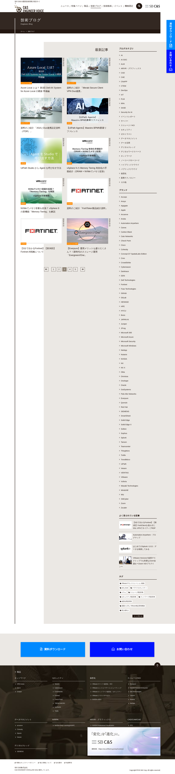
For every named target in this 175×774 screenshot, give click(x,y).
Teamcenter (125, 446)
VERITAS (125, 473)
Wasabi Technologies (129, 486)
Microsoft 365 (126, 333)
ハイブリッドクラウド (130, 165)
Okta (123, 372)
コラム (124, 592)
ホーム (23, 31)
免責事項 (69, 763)
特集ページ (76, 6)
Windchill (124, 490)
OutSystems (126, 389)
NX (122, 363)
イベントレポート (128, 117)
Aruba (123, 219)
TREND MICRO (60, 703)
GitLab (123, 298)
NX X (123, 368)
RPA (123, 103)
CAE (123, 77)
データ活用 (125, 143)
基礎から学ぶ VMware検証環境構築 (133, 606)
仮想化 (123, 173)
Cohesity (124, 249)
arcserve (20, 725)
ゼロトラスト (126, 134)
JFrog (123, 328)
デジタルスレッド (128, 147)
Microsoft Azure (127, 337)
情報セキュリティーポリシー (26, 763)
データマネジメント (129, 138)
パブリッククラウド (129, 169)
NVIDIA (124, 359)
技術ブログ (96, 6)
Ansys (123, 201)
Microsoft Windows (128, 346)
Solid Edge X (126, 424)
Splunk (124, 438)
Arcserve (124, 214)
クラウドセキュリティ (139, 588)
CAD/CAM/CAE (134, 719)
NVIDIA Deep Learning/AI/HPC (65, 725)
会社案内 (59, 763)
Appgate (124, 206)
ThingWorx (125, 451)
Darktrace (125, 271)
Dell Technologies (128, 280)
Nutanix (124, 354)
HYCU (123, 311)
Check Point (126, 241)
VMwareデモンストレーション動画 (133, 583)
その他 (123, 182)
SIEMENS (125, 411)
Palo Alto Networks (128, 394)
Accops (124, 197)
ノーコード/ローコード (130, 160)
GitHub (124, 293)
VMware (124, 477)
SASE (123, 108)
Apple (123, 210)
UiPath (123, 464)
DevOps (124, 90)
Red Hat (124, 407)
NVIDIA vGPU (96, 699)
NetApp (124, 350)
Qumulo (124, 403)
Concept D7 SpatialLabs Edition (134, 254)
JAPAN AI (125, 319)
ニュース (65, 6)
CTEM (123, 86)
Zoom (123, 503)
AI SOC (124, 60)
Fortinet (124, 284)
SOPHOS (58, 707)
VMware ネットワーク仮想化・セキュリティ (106, 692)
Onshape (124, 381)
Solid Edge (125, 420)
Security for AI (126, 112)
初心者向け (125, 610)
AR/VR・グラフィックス (131, 68)
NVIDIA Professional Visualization (103, 725)
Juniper (124, 324)
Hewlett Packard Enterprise (139, 688)
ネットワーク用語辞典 (147, 597)
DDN (123, 276)
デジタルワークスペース (131, 152)
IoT (122, 95)
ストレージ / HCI (128, 125)
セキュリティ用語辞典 (129, 597)
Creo (123, 258)
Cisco (123, 245)
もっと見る (137, 616)
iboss (123, 315)
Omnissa (124, 376)
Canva (123, 228)
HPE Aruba (20, 684)
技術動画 (107, 6)
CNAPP (124, 81)
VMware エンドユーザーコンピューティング (106, 688)
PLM (123, 99)
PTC (131, 725)
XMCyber (125, 499)
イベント (118, 6)
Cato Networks (127, 236)
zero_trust (125, 588)
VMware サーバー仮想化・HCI (102, 684)
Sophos (124, 433)
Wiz (122, 495)
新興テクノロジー (128, 178)
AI (122, 55)
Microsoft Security (128, 341)
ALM (123, 64)
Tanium (124, 442)
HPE (123, 306)
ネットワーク (126, 156)
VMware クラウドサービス (101, 695)
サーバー (124, 121)
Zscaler (124, 508)
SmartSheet (126, 416)
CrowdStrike (126, 263)
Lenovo (132, 695)
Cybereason (126, 267)
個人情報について (46, 763)
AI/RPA (55, 719)
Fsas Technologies (128, 289)
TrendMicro (125, 459)
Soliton (124, 429)
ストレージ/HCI (134, 678)
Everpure (124, 398)
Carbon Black (126, 232)
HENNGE (125, 302)
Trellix (123, 455)
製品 (86, 6)
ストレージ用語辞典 (136, 592)
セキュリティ (126, 130)
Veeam (124, 468)
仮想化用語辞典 (127, 601)
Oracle (123, 385)
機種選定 (129, 6)
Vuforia (124, 481)
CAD (123, 73)
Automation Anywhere (130, 223)
